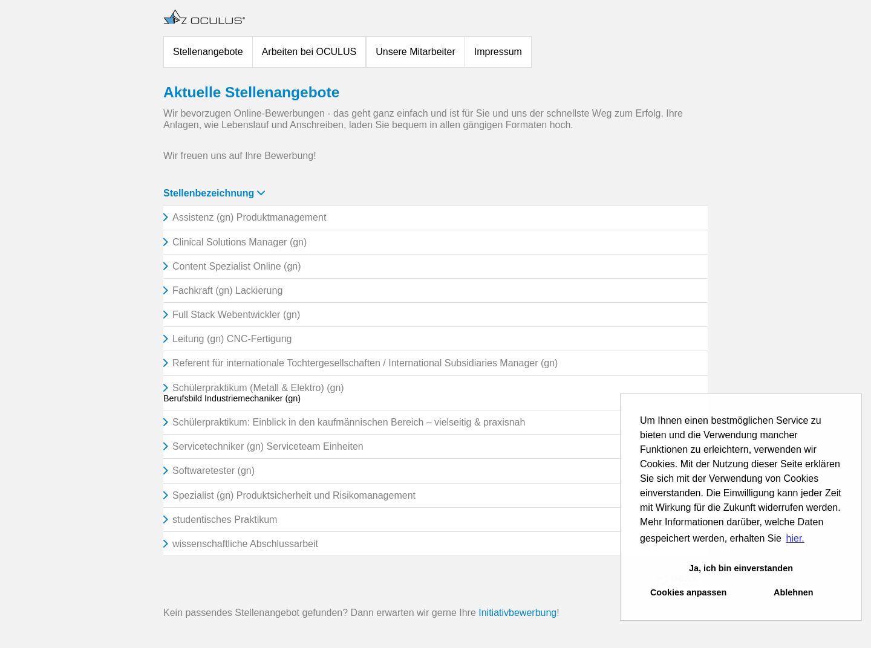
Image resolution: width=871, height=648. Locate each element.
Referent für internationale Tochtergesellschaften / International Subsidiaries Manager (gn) (365, 363)
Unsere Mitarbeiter (415, 52)
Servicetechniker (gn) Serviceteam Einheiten (268, 446)
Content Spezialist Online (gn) (236, 266)
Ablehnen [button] (794, 592)
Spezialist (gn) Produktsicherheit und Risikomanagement (294, 495)
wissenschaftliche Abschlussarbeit (245, 544)
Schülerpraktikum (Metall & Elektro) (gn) (258, 388)
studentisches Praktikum (224, 519)
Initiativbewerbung (517, 613)
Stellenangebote (208, 52)
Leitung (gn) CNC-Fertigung (232, 339)
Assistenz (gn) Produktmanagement (249, 217)
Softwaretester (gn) (213, 470)
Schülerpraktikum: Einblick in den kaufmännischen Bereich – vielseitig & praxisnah (348, 422)
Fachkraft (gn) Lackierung (227, 290)
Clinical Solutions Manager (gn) (239, 242)
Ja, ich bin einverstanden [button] (741, 568)
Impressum (498, 52)
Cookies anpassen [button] (688, 592)
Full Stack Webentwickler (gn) (236, 314)
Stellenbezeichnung (214, 193)
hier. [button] (795, 538)
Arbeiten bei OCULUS (309, 52)
